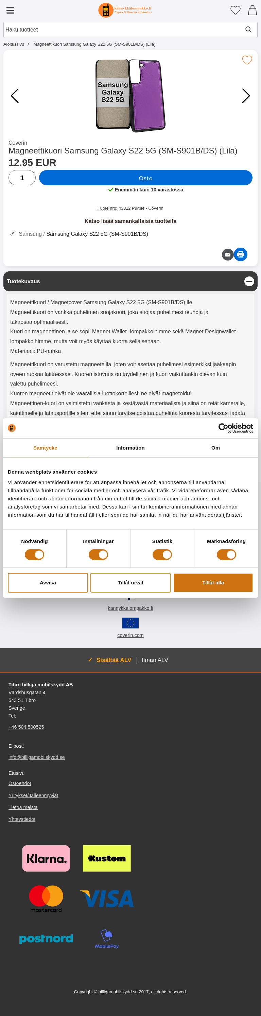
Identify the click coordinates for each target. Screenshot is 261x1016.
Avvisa (48, 582)
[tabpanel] (130, 354)
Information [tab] (130, 448)
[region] (130, 281)
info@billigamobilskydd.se (36, 757)
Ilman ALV (155, 660)
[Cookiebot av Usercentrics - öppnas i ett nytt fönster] (223, 428)
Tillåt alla (213, 582)
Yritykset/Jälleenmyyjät (33, 795)
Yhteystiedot (21, 819)
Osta (146, 178)
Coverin (17, 143)
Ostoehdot (19, 783)
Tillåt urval (130, 582)
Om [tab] (215, 448)
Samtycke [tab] (45, 448)
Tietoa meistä (23, 807)
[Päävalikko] (10, 10)
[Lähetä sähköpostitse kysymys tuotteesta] (228, 255)
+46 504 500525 (26, 727)
